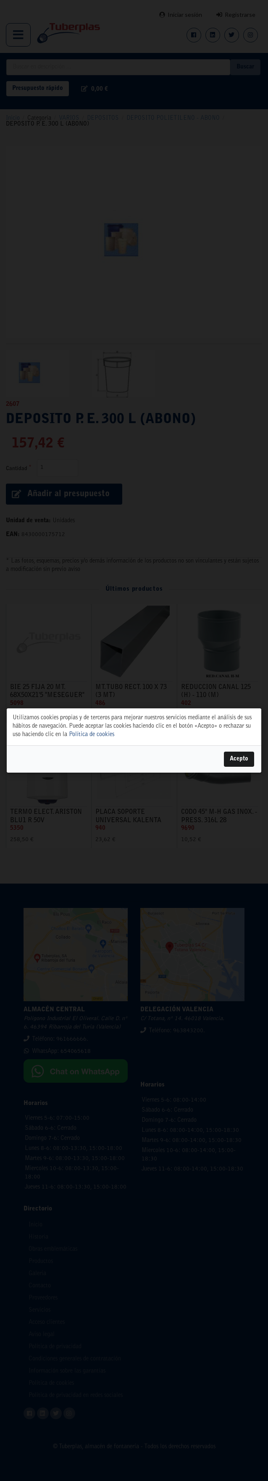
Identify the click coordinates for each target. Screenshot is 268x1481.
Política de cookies (91, 735)
